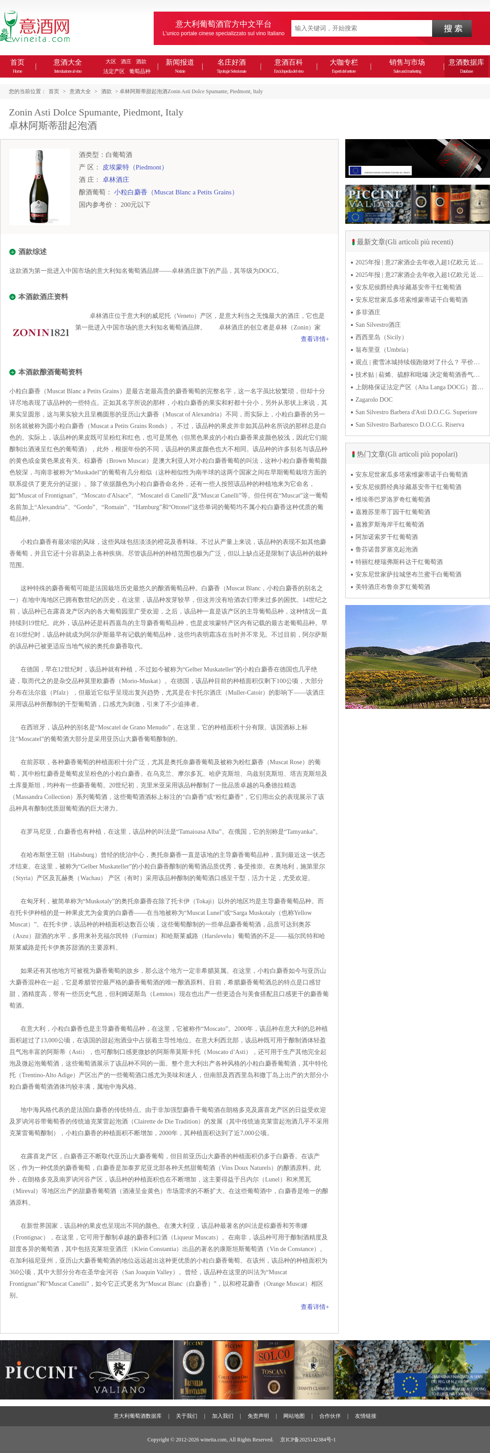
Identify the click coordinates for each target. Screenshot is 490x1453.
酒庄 (126, 61)
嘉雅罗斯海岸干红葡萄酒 (389, 524)
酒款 (141, 61)
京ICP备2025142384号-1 (308, 1440)
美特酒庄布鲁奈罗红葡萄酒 (392, 587)
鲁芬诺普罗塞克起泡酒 (386, 549)
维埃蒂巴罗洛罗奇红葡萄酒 (392, 499)
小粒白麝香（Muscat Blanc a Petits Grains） (176, 192)
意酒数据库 (466, 66)
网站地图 (294, 1416)
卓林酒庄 (115, 179)
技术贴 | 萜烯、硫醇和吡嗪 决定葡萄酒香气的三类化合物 (420, 374)
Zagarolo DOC (374, 399)
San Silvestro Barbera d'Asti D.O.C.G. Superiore (416, 412)
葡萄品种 (140, 71)
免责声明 (258, 1416)
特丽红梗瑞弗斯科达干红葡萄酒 (399, 562)
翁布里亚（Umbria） (383, 349)
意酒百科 (288, 66)
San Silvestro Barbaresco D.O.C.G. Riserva (409, 424)
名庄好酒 (231, 66)
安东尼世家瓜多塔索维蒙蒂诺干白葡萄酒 (411, 299)
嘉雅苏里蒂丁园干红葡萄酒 (392, 512)
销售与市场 (407, 66)
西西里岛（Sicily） (381, 337)
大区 (111, 61)
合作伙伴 (330, 1416)
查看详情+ (315, 339)
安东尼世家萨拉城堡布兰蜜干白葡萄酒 (408, 574)
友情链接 (365, 1416)
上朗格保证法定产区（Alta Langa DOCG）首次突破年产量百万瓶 (420, 387)
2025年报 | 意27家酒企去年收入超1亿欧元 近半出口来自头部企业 (420, 262)
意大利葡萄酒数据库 (138, 1416)
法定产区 (114, 71)
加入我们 (222, 1416)
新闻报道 (180, 66)
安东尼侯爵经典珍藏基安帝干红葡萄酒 (408, 287)
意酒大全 (67, 66)
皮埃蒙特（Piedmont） (135, 167)
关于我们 (186, 1416)
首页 (17, 66)
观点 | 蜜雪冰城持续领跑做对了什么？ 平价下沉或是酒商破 (420, 362)
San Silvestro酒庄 (378, 324)
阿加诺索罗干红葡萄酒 (386, 537)
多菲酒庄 (367, 312)
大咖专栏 (344, 66)
